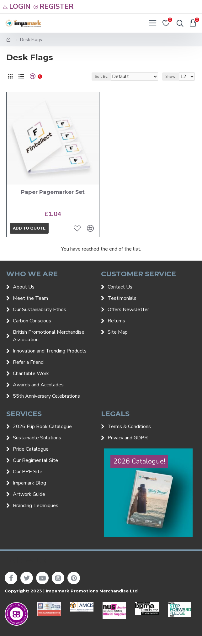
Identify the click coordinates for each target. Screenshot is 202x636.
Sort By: (101, 76)
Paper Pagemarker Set (53, 192)
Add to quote (29, 228)
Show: (170, 76)
